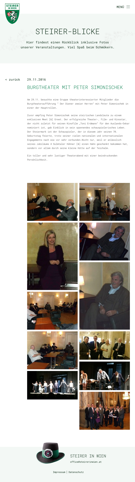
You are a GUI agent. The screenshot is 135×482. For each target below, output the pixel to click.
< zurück (12, 79)
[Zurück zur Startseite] (12, 13)
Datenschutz (76, 472)
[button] (123, 7)
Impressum (59, 472)
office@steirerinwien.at (86, 461)
